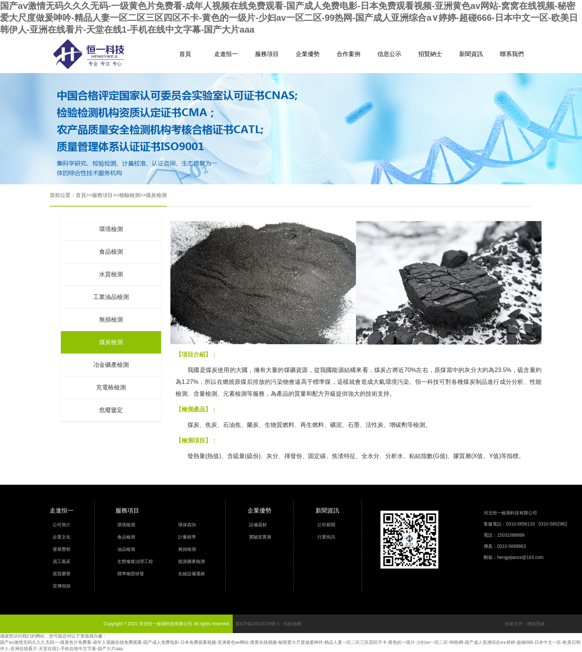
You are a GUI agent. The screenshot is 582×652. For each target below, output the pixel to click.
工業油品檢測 (111, 297)
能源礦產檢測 (191, 561)
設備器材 (258, 524)
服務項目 (267, 54)
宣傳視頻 (62, 586)
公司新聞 (326, 524)
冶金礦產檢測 (111, 365)
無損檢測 (111, 319)
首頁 (185, 54)
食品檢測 (111, 251)
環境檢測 (111, 229)
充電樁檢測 (111, 387)
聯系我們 (512, 54)
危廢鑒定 (111, 410)
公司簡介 (62, 524)
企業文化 (62, 537)
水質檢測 (111, 274)
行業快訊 (326, 537)
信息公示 (389, 54)
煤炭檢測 (156, 195)
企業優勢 (308, 54)
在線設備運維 (191, 573)
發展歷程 (62, 549)
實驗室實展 (260, 537)
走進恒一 (226, 54)
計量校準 (187, 537)
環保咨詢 (187, 524)
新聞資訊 (471, 54)
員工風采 (62, 561)
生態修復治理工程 (135, 561)
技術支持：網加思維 (525, 623)
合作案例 (348, 54)
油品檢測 (126, 549)
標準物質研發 (130, 573)
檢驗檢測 (129, 195)
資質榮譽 (62, 573)
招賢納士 (430, 54)
